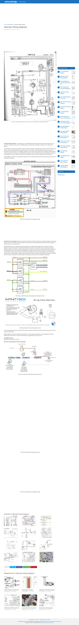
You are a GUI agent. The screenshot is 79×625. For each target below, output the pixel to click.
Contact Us (37, 619)
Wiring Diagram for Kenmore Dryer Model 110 (65, 83)
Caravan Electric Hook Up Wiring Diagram (31, 607)
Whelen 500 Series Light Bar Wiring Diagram (14, 589)
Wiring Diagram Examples (27, 589)
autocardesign (11, 1)
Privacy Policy (31, 619)
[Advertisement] (39, 14)
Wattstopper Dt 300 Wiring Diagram (46, 589)
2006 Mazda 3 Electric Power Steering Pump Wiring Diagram (18, 607)
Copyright (41, 619)
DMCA (45, 619)
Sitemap (48, 619)
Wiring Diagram (22, 1)
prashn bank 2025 (50, 622)
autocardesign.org (43, 622)
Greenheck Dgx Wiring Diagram (46, 607)
